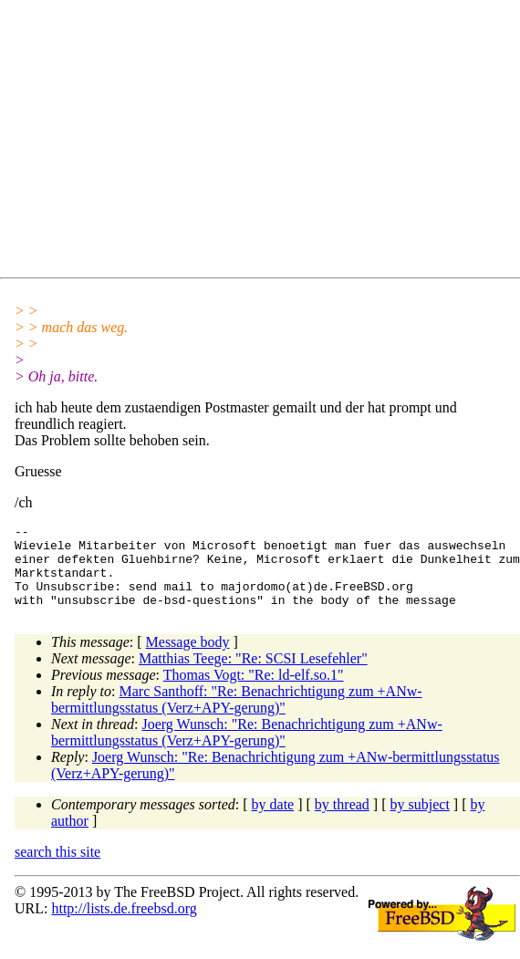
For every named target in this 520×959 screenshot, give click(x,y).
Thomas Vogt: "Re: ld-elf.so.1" (253, 691)
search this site (57, 868)
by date (273, 821)
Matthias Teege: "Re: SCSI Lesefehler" (253, 675)
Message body (188, 658)
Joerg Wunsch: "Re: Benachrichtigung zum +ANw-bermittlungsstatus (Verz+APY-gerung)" (246, 749)
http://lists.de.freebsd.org (123, 925)
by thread (342, 821)
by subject (420, 821)
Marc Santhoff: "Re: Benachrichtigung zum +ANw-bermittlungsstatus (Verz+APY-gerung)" (236, 716)
